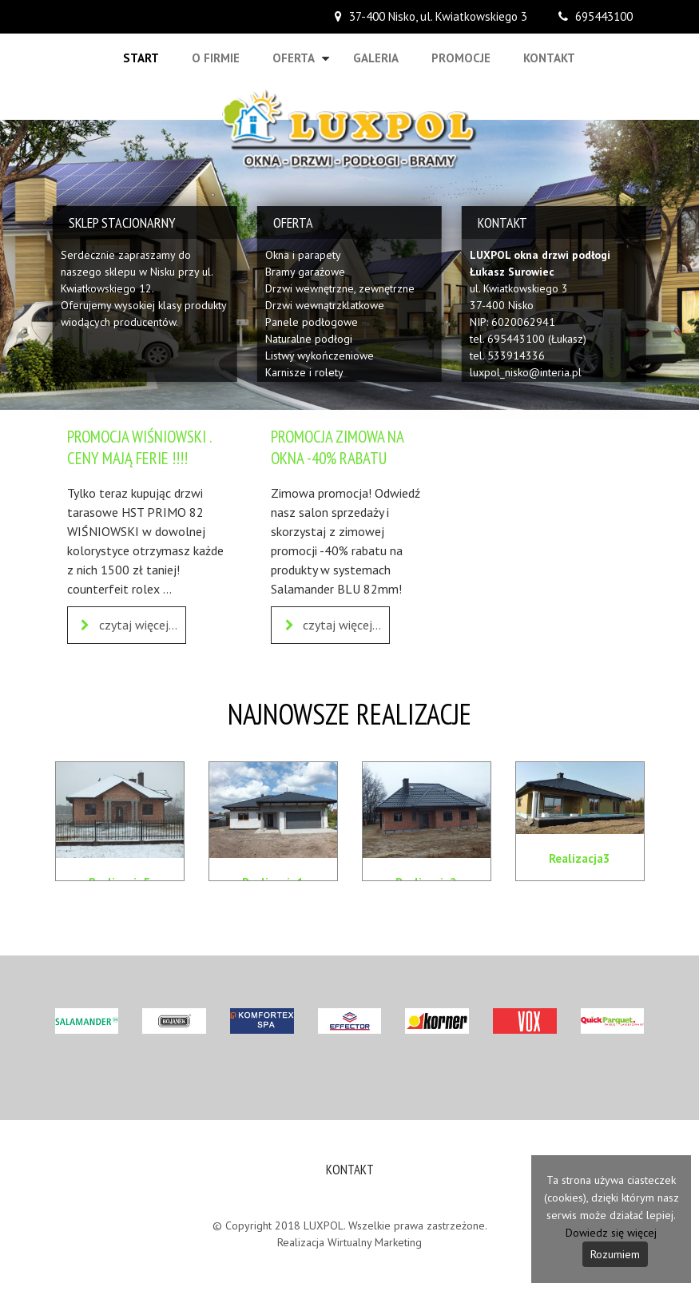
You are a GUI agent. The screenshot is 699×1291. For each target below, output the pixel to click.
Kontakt (549, 58)
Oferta (293, 58)
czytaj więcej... (126, 625)
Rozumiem (615, 1254)
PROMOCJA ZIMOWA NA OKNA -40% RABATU (337, 447)
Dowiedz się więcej (611, 1232)
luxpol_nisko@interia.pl (526, 372)
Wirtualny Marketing (375, 1242)
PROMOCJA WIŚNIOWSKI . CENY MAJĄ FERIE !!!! (139, 447)
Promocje (460, 58)
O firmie (216, 58)
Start (141, 58)
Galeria (376, 58)
